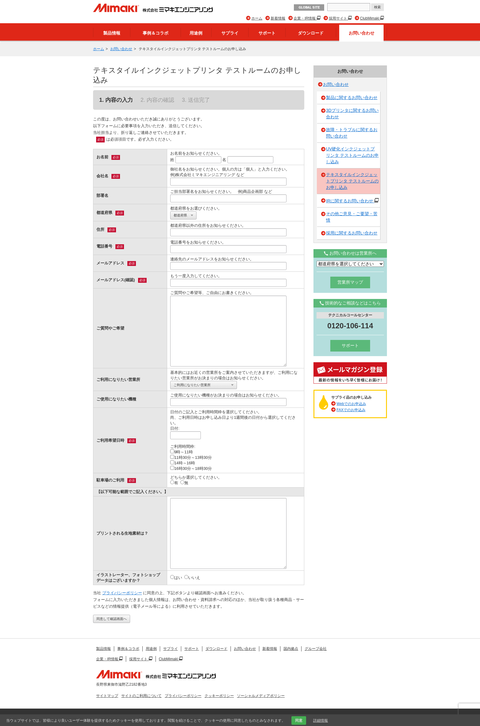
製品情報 (111, 33)
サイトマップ (107, 696)
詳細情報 (320, 720)
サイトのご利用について (141, 696)
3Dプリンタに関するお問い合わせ (352, 113)
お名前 (102, 157)
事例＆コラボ (155, 33)
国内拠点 (290, 649)
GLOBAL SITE (309, 7)
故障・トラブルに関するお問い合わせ (351, 132)
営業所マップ (350, 282)
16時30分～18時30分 (191, 468)
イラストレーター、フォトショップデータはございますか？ (128, 578)
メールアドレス (110, 263)
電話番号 (104, 246)
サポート (267, 33)
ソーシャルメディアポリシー (261, 696)
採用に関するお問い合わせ (351, 232)
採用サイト (338, 18)
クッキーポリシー (219, 696)
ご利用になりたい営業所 (118, 379)
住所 (100, 229)
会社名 (102, 176)
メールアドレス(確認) (115, 280)
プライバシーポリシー (122, 593)
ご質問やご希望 (110, 328)
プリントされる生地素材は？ (122, 533)
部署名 (102, 195)
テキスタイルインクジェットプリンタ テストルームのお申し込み (352, 181)
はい (176, 577)
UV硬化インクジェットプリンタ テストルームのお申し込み (352, 155)
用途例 (195, 33)
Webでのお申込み (351, 404)
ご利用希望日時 (110, 440)
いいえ (192, 577)
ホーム (256, 18)
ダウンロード (311, 33)
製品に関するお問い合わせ (351, 97)
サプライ (229, 33)
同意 (298, 720)
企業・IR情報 (305, 18)
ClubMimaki (370, 18)
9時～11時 (181, 451)
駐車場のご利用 (110, 480)
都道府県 (104, 212)
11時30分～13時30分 (191, 457)
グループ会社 (316, 649)
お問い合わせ (361, 33)
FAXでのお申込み (351, 410)
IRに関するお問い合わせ (352, 200)
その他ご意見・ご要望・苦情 (351, 217)
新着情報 (278, 18)
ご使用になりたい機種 (116, 399)
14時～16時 (182, 462)
